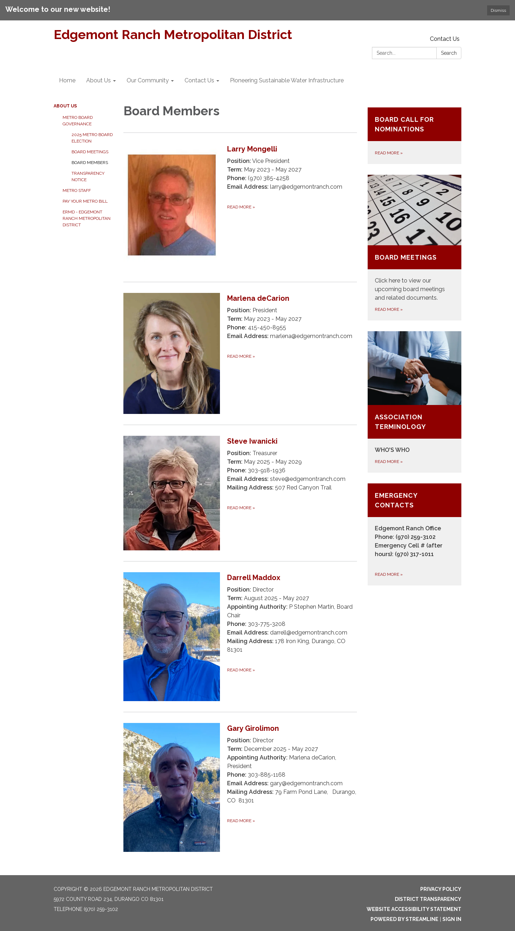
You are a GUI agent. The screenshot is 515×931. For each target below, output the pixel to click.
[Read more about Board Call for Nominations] (415, 135)
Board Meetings (90, 151)
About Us (65, 105)
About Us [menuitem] (98, 80)
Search (449, 53)
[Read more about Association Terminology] (415, 402)
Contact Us (445, 38)
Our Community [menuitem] (148, 80)
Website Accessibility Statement (414, 909)
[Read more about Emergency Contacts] (415, 534)
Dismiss (498, 10)
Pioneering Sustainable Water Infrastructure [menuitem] (287, 80)
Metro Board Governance (78, 120)
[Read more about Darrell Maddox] (240, 636)
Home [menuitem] (67, 80)
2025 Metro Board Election (92, 138)
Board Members (90, 162)
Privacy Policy (440, 889)
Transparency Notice (88, 176)
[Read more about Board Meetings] (415, 247)
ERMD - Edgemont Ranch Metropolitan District (87, 218)
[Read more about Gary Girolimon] (240, 787)
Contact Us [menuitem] (199, 80)
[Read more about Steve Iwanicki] (240, 493)
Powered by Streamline (404, 919)
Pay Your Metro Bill (85, 201)
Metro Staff (77, 190)
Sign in (451, 919)
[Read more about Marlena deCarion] (240, 353)
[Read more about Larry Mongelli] (240, 206)
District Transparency (428, 899)
